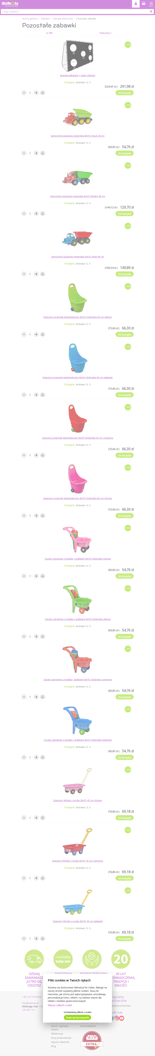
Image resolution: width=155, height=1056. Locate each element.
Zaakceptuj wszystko (77, 1017)
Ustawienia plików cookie (77, 1012)
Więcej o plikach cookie (60, 1005)
